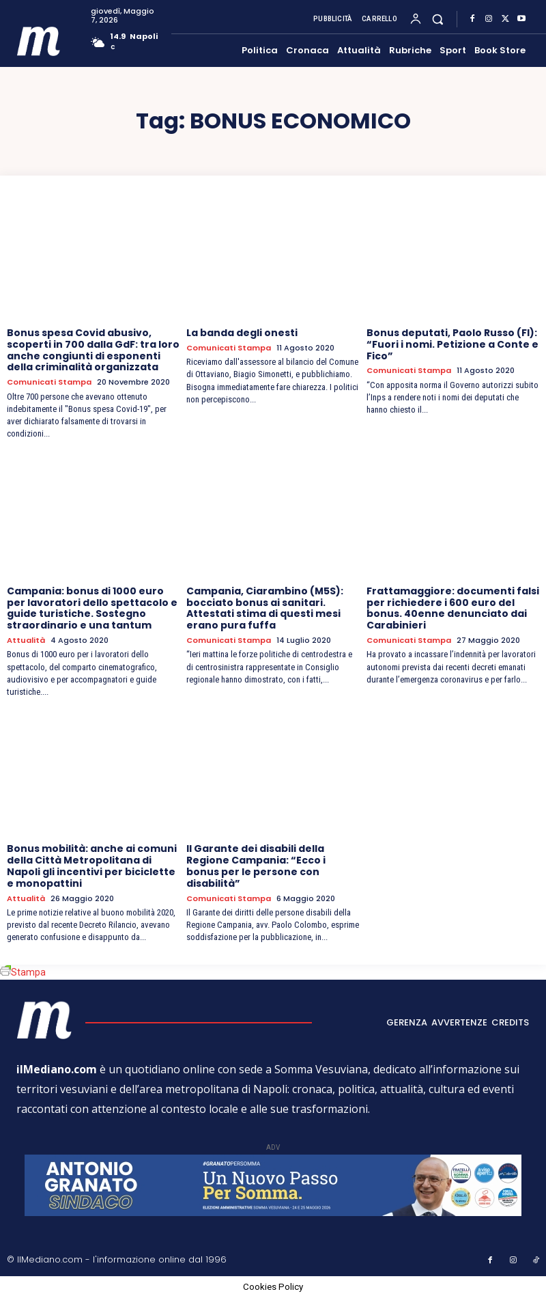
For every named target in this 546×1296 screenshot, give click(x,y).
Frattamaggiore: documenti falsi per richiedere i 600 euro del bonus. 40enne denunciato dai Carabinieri (453, 608)
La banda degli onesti (242, 333)
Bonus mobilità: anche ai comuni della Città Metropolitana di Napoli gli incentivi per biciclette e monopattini (92, 866)
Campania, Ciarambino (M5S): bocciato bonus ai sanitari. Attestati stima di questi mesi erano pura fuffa (264, 608)
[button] (437, 18)
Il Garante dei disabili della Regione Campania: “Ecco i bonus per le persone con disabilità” (256, 866)
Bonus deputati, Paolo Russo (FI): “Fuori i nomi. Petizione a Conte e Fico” (452, 344)
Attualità (26, 640)
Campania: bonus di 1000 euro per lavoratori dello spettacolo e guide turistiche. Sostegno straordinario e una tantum (92, 608)
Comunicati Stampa (49, 382)
